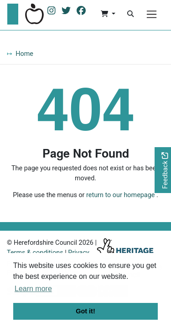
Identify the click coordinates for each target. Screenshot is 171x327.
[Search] (130, 14)
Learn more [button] (33, 288)
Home (24, 54)
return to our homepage (120, 195)
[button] (108, 14)
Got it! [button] (85, 311)
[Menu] (152, 14)
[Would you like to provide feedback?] (163, 170)
